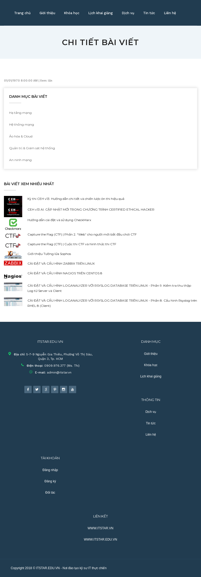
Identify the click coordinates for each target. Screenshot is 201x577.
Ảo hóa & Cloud (20, 136)
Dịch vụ (128, 13)
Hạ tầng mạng (20, 113)
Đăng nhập (50, 470)
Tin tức (149, 13)
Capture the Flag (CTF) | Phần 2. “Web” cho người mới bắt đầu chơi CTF (82, 234)
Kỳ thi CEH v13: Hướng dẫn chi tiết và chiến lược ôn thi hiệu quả (75, 199)
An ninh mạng (20, 160)
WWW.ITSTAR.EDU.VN (100, 539)
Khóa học (71, 13)
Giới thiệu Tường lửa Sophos (49, 254)
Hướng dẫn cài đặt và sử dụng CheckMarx (59, 220)
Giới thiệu (47, 13)
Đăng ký (50, 481)
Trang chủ (22, 13)
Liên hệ (170, 13)
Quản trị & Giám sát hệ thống (32, 148)
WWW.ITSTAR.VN (100, 528)
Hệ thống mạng (21, 124)
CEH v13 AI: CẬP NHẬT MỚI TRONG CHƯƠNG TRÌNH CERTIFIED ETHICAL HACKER (90, 209)
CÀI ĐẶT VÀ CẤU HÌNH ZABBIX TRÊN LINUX (61, 263)
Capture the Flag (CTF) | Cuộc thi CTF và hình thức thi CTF (71, 244)
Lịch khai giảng (100, 13)
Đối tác (50, 492)
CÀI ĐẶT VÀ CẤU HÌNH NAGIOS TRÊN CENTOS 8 (64, 273)
